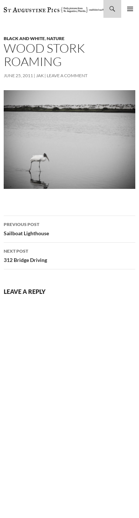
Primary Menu (130, 9)
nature (55, 38)
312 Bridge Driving (69, 255)
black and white (24, 38)
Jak (40, 75)
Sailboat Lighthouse (69, 228)
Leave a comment (67, 75)
